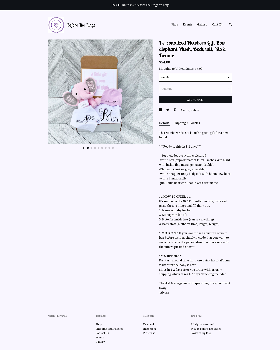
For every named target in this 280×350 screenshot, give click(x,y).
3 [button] (95, 148)
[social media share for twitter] (168, 110)
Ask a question (190, 110)
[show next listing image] (117, 148)
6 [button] (106, 148)
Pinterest (149, 333)
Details (164, 123)
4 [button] (98, 148)
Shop (174, 24)
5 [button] (102, 148)
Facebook (148, 324)
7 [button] (109, 148)
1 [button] (88, 148)
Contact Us (102, 333)
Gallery (202, 24)
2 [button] (91, 148)
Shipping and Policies (109, 328)
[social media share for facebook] (161, 110)
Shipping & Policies (187, 123)
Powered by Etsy (201, 333)
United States (184, 68)
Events (187, 24)
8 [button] (113, 148)
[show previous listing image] (83, 148)
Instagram (149, 328)
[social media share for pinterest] (175, 110)
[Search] (230, 25)
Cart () (217, 24)
